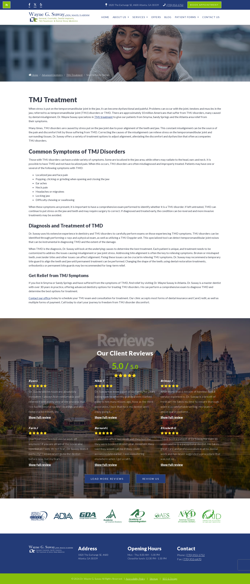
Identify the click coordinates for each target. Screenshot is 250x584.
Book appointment (204, 4)
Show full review (40, 417)
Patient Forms (187, 17)
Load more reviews (107, 478)
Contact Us (211, 17)
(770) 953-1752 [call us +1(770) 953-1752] (173, 4)
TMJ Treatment (74, 74)
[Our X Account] (35, 4)
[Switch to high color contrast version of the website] (6, 5)
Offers (156, 17)
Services (140, 17)
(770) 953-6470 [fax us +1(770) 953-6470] (192, 559)
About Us (121, 17)
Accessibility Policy (135, 578)
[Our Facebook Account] (29, 4)
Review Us (150, 478)
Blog (167, 17)
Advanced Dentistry (52, 74)
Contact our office (40, 298)
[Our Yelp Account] (41, 4)
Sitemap (154, 578)
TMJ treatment (103, 117)
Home (105, 17)
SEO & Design (169, 578)
